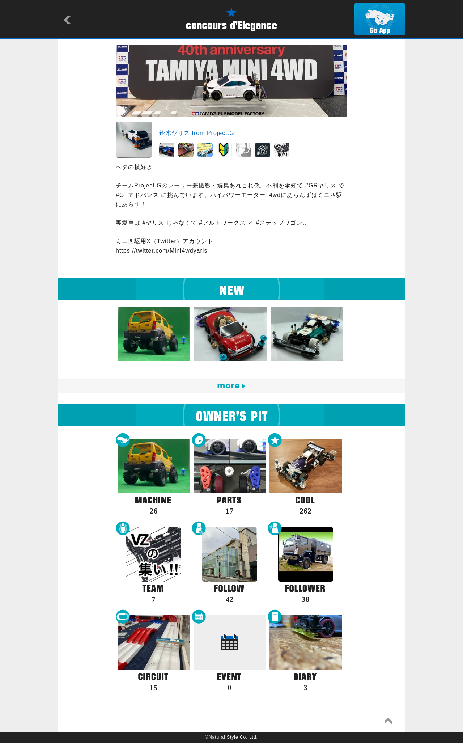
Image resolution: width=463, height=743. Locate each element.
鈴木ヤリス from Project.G (196, 133)
